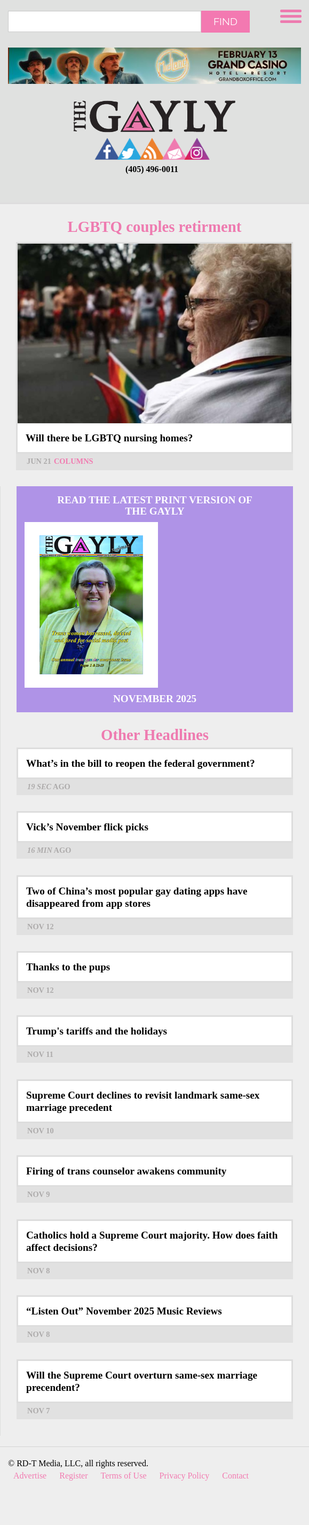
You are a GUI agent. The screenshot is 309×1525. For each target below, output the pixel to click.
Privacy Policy (185, 1475)
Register (73, 1475)
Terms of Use (124, 1475)
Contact (235, 1475)
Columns (73, 461)
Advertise (29, 1475)
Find (225, 21)
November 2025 (154, 698)
